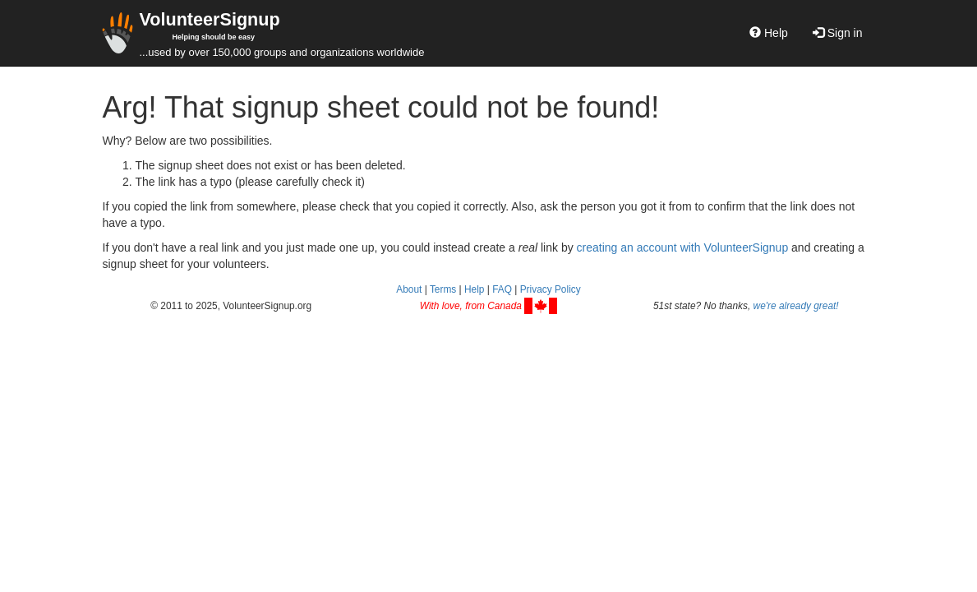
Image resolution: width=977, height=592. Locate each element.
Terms (443, 289)
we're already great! (796, 306)
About (409, 289)
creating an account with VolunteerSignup (683, 247)
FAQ (502, 289)
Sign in (838, 32)
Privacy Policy (550, 289)
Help (768, 32)
